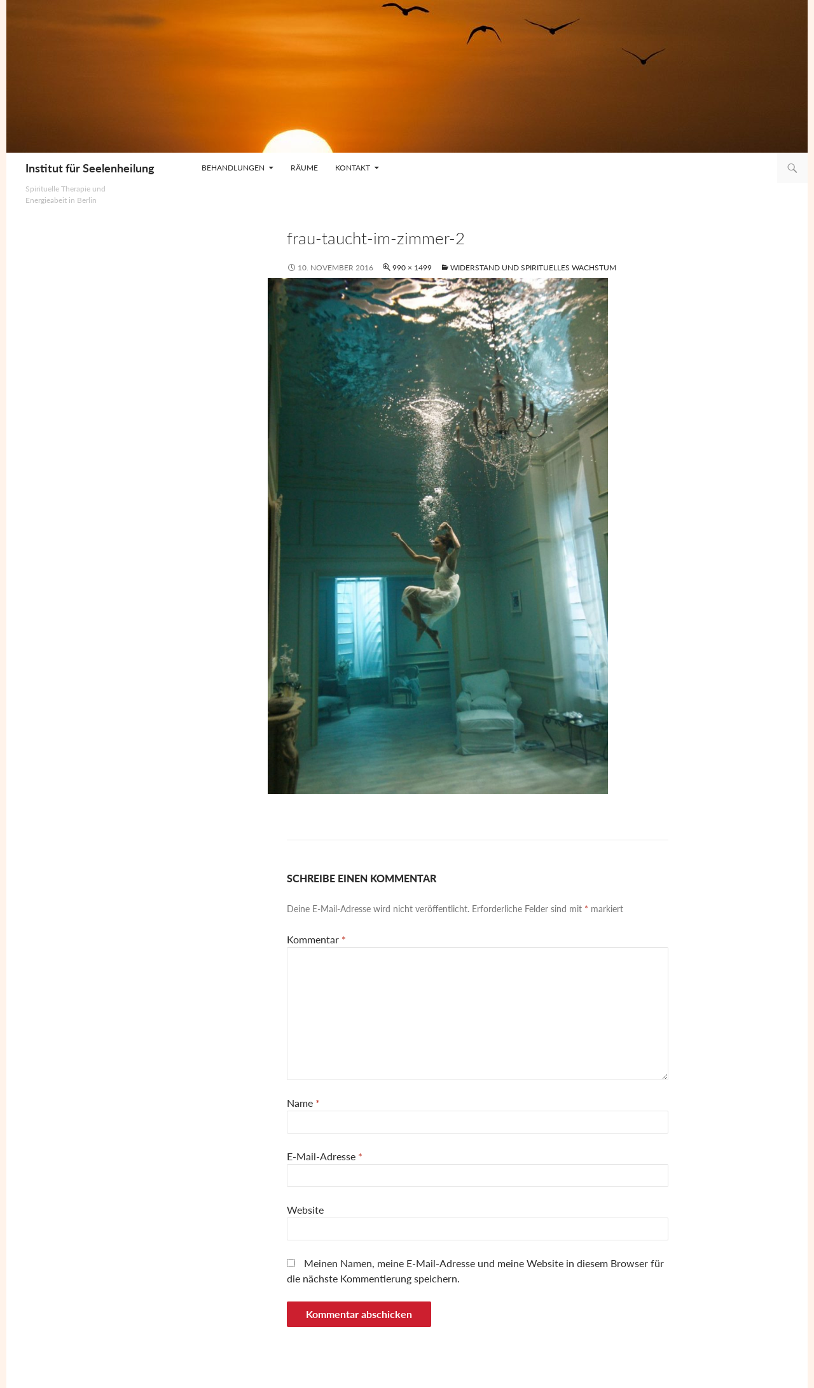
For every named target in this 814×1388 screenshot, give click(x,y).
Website (305, 1210)
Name (303, 1103)
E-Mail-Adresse (324, 1156)
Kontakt (352, 167)
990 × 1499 (412, 267)
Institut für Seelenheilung (90, 168)
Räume (304, 167)
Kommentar (316, 939)
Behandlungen (233, 167)
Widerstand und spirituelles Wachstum (533, 267)
